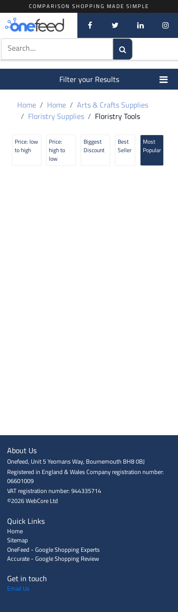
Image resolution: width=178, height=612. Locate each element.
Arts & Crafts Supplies (112, 104)
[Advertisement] (89, 414)
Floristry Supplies (56, 116)
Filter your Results (114, 79)
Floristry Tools (117, 116)
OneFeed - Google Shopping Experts (53, 549)
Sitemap (17, 540)
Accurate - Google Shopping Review (53, 558)
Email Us (18, 588)
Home (26, 104)
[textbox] (48, 48)
